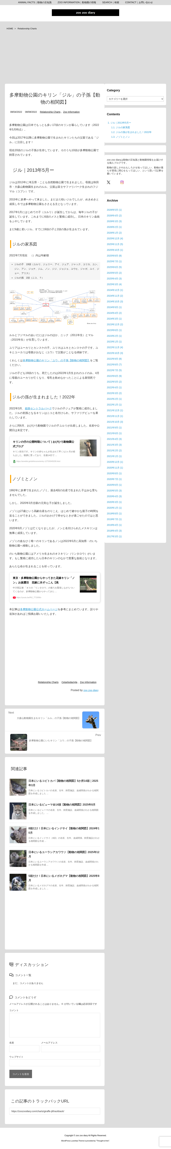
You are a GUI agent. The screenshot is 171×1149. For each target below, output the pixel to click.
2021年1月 (114, 456)
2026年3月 (114, 221)
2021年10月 (115, 421)
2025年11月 (115, 244)
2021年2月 (114, 450)
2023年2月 (114, 336)
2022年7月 (114, 370)
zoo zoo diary (90, 690)
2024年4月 (114, 313)
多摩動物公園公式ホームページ (39, 609)
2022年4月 (114, 387)
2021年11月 (115, 416)
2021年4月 (114, 439)
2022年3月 (114, 393)
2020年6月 (114, 484)
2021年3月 (114, 444)
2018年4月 (114, 530)
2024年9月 (114, 307)
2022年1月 (114, 404)
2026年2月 (114, 227)
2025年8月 (114, 255)
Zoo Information (71, 112)
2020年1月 (114, 507)
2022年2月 (114, 399)
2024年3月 (114, 318)
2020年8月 (114, 473)
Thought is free (103, 1141)
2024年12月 (115, 290)
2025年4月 (114, 278)
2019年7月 (114, 519)
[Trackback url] (54, 1111)
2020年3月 (114, 502)
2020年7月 (114, 479)
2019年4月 (114, 525)
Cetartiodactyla (69, 682)
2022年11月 (115, 347)
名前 (11, 1042)
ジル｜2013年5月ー (119, 122)
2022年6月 (114, 376)
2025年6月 (114, 267)
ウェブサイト (16, 1056)
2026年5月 (114, 209)
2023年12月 (115, 324)
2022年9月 (114, 358)
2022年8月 (114, 364)
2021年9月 (114, 427)
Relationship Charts (27, 28)
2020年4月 (114, 496)
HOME (10, 28)
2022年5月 (114, 381)
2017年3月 (114, 536)
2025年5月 (114, 272)
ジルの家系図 (120, 127)
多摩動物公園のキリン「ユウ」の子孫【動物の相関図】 (56, 360)
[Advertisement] (85, 58)
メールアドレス (49, 1042)
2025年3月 (114, 284)
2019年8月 (114, 513)
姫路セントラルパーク (38, 408)
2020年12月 (115, 462)
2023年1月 (114, 341)
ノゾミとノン (120, 136)
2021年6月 (114, 433)
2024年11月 (115, 295)
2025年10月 (115, 250)
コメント (14, 1010)
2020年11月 (115, 467)
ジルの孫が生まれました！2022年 (131, 132)
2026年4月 (114, 215)
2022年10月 (115, 353)
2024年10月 (115, 301)
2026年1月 (114, 232)
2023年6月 (114, 330)
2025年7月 (114, 261)
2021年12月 (115, 410)
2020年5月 (114, 490)
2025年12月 (115, 238)
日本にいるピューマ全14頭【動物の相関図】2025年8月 (61, 804)
